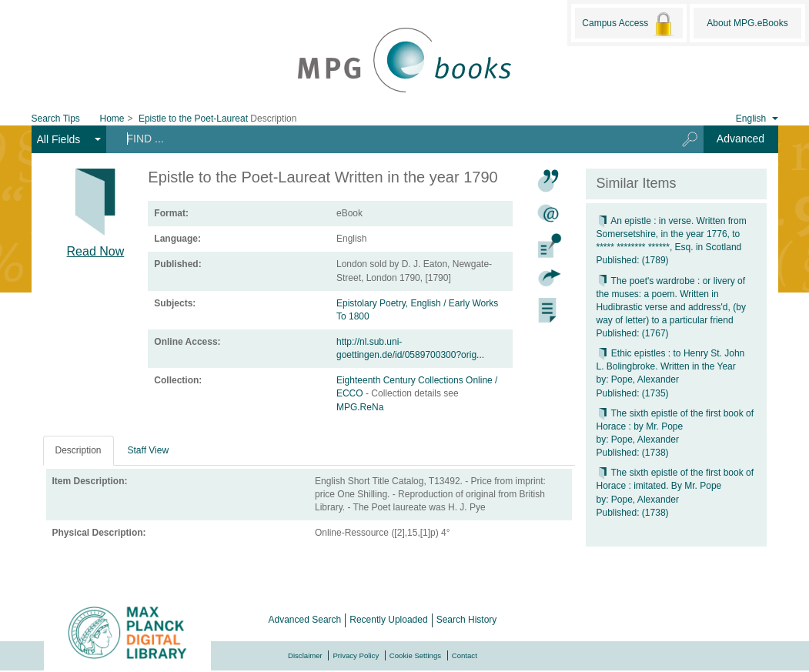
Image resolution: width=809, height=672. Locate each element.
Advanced (740, 138)
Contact (464, 655)
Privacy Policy (356, 655)
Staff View (148, 450)
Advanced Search (305, 619)
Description (78, 450)
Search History (466, 619)
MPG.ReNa (359, 407)
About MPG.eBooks (747, 23)
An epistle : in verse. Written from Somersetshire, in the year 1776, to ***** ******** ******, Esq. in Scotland (672, 234)
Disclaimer (305, 655)
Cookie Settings (415, 655)
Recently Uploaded (388, 619)
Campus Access (628, 24)
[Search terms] (385, 138)
